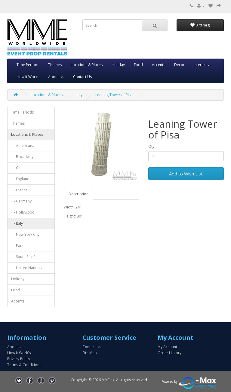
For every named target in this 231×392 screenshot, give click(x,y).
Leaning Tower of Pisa (114, 94)
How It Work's (19, 352)
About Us (56, 76)
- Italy (17, 223)
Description (78, 193)
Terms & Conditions (24, 364)
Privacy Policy (18, 358)
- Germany (21, 201)
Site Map (89, 352)
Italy (78, 94)
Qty (151, 146)
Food (138, 64)
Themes (55, 64)
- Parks (18, 245)
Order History (169, 352)
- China (18, 167)
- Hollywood (23, 212)
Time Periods (28, 64)
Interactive (202, 64)
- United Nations (26, 267)
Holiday (118, 64)
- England (20, 178)
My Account (167, 346)
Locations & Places (87, 64)
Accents (158, 64)
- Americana (22, 145)
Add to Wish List (186, 174)
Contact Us (82, 76)
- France (19, 190)
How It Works (28, 76)
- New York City (25, 234)
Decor (179, 64)
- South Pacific (24, 256)
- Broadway (22, 156)
